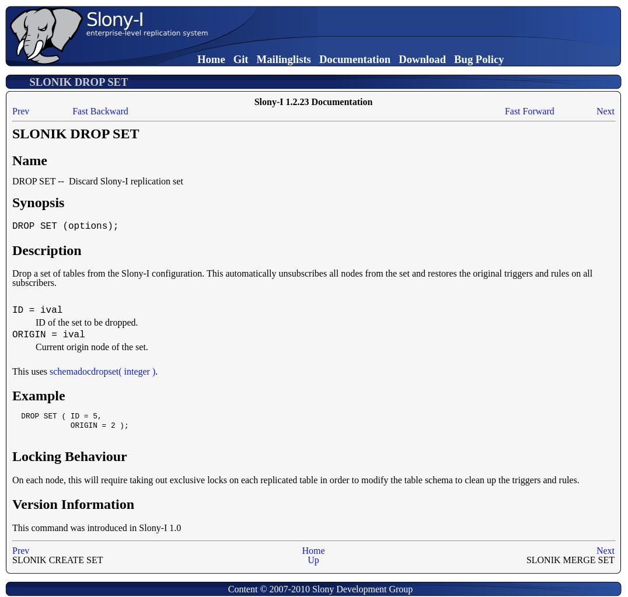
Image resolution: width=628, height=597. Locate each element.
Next (605, 111)
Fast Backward (100, 111)
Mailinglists (284, 59)
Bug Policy (479, 59)
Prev (20, 111)
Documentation (354, 59)
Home (211, 59)
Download (422, 59)
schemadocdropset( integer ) (102, 371)
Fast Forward (529, 111)
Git (241, 59)
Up (313, 560)
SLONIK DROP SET (78, 82)
